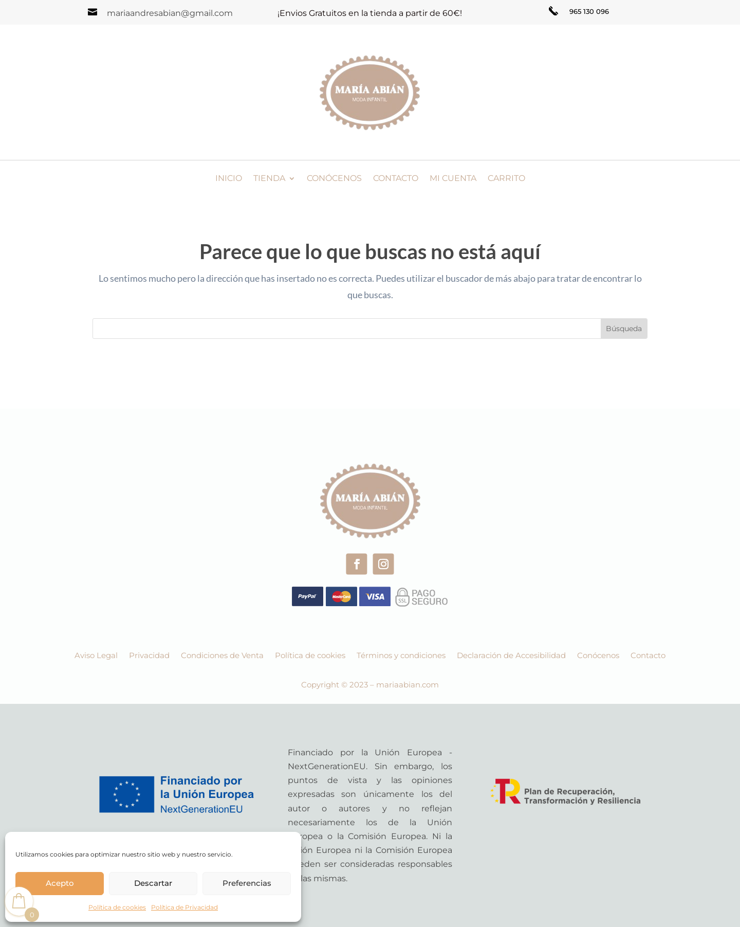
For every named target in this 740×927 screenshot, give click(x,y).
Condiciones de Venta (222, 656)
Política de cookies (117, 907)
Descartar (153, 883)
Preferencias (247, 883)
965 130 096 (589, 11)
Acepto (60, 883)
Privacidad (149, 656)
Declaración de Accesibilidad (511, 656)
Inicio (228, 179)
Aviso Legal (96, 656)
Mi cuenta (453, 179)
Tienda (269, 179)
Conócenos (334, 179)
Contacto (395, 179)
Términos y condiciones (401, 656)
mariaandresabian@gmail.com (170, 13)
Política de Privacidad (184, 907)
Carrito (506, 179)
